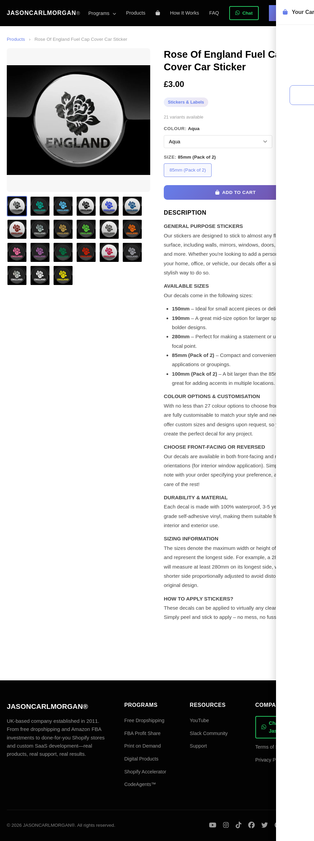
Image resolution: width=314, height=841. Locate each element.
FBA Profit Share (142, 733)
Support (198, 746)
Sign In (288, 13)
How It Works (184, 13)
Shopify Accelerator (145, 771)
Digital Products (141, 759)
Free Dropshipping (144, 720)
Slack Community (209, 733)
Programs (102, 13)
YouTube (199, 720)
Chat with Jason (276, 727)
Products (135, 13)
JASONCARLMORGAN (43, 13)
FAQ (214, 13)
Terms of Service (273, 747)
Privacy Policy (270, 760)
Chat (244, 13)
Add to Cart (235, 192)
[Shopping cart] (158, 13)
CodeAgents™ (140, 784)
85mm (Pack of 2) (188, 170)
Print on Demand (142, 746)
